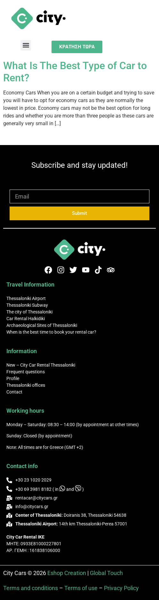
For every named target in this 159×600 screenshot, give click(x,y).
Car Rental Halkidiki (25, 318)
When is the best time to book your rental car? (51, 332)
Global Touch (106, 573)
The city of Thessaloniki (29, 311)
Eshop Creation (66, 573)
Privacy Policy (121, 588)
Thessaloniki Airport (26, 298)
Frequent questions (25, 371)
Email (17, 187)
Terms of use (81, 588)
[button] (25, 45)
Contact (14, 391)
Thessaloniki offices (25, 385)
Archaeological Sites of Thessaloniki (41, 325)
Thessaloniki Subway (27, 305)
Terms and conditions (30, 588)
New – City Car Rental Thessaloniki (40, 365)
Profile (12, 378)
